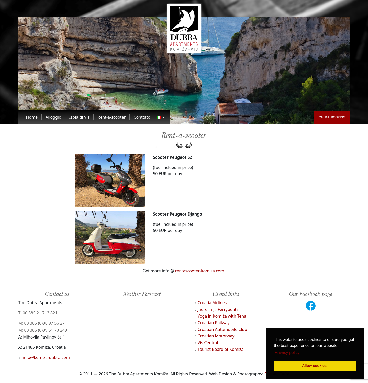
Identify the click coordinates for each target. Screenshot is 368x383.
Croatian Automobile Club (222, 329)
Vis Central (208, 342)
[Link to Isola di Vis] (79, 117)
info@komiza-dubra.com (46, 357)
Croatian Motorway (216, 336)
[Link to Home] (32, 117)
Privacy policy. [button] (287, 352)
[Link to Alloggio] (53, 117)
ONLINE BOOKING (332, 117)
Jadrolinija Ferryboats (218, 309)
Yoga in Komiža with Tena (222, 316)
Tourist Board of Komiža (221, 349)
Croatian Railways (215, 322)
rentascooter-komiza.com (199, 271)
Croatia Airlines (212, 303)
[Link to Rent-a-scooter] (112, 117)
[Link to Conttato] (142, 117)
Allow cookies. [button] (315, 366)
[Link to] (160, 117)
